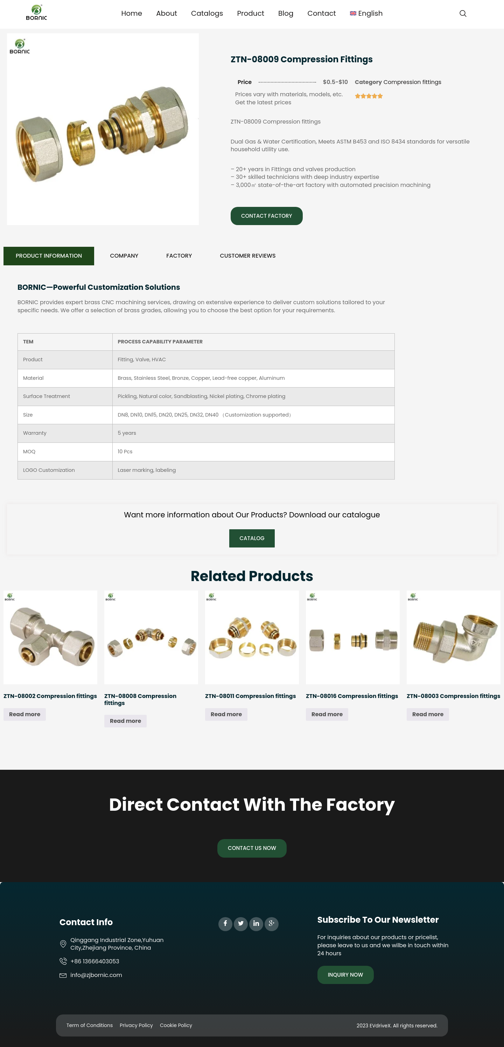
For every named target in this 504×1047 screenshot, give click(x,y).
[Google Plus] (272, 924)
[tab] (49, 256)
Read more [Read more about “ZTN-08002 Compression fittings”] (24, 714)
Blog (286, 13)
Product (250, 13)
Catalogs (207, 13)
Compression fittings (412, 82)
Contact (322, 13)
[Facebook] (225, 924)
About (166, 13)
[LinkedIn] (256, 924)
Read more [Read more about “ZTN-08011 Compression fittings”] (226, 714)
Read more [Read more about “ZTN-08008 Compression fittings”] (125, 721)
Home (131, 13)
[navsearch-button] (463, 14)
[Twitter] (241, 924)
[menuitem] (366, 13)
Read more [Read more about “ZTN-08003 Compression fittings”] (427, 714)
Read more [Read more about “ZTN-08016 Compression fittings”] (327, 714)
